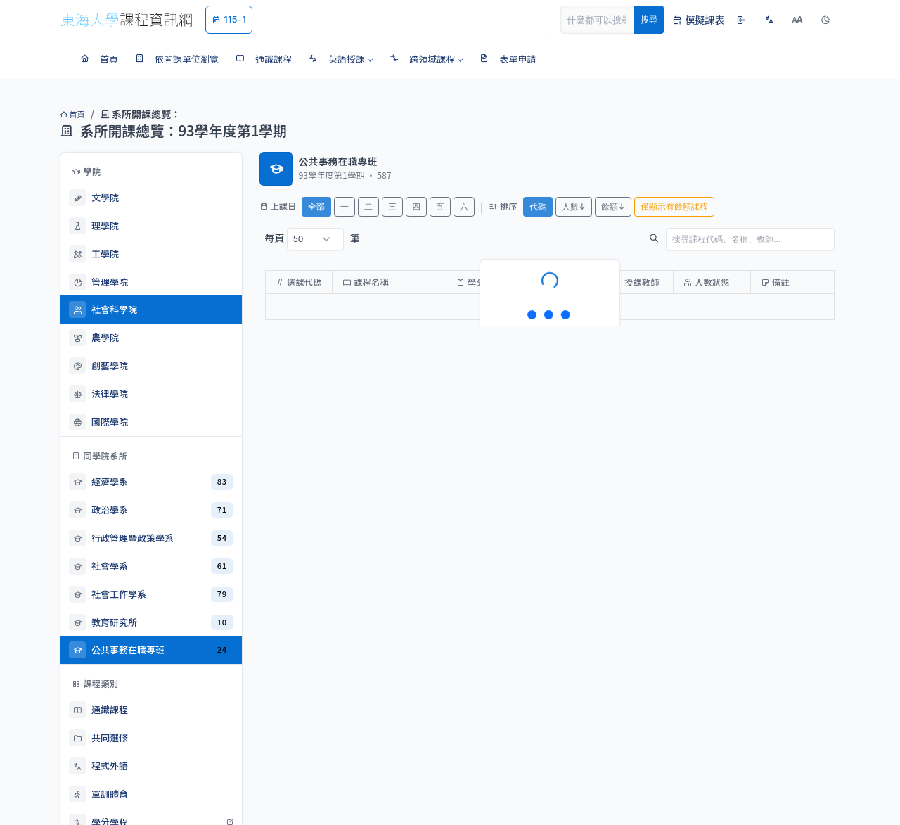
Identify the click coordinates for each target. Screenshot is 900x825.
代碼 (537, 206)
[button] (340, 59)
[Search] (605, 20)
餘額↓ (613, 206)
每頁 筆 (312, 239)
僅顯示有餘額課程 (674, 206)
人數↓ (574, 206)
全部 (316, 206)
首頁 (72, 114)
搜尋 (649, 19)
